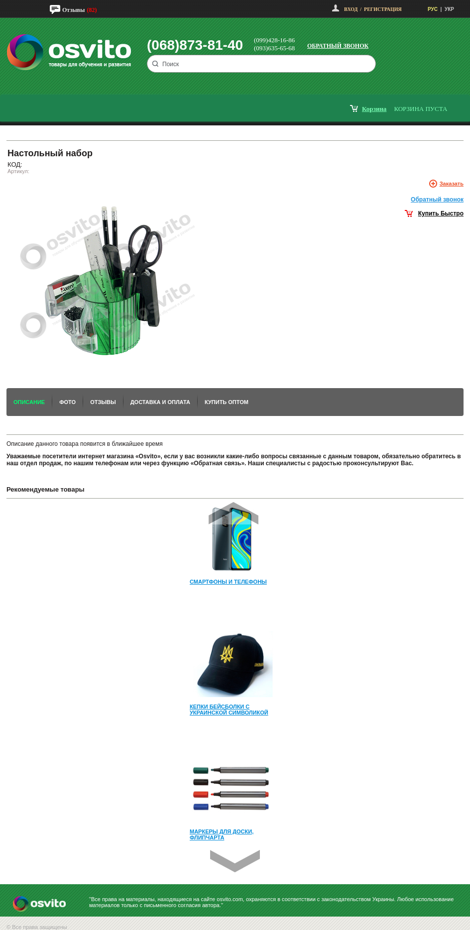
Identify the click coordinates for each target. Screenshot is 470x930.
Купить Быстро (441, 213)
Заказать (452, 184)
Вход (350, 9)
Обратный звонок (337, 45)
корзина (374, 108)
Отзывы (73, 9)
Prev (233, 513)
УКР (449, 9)
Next (235, 861)
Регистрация (383, 9)
